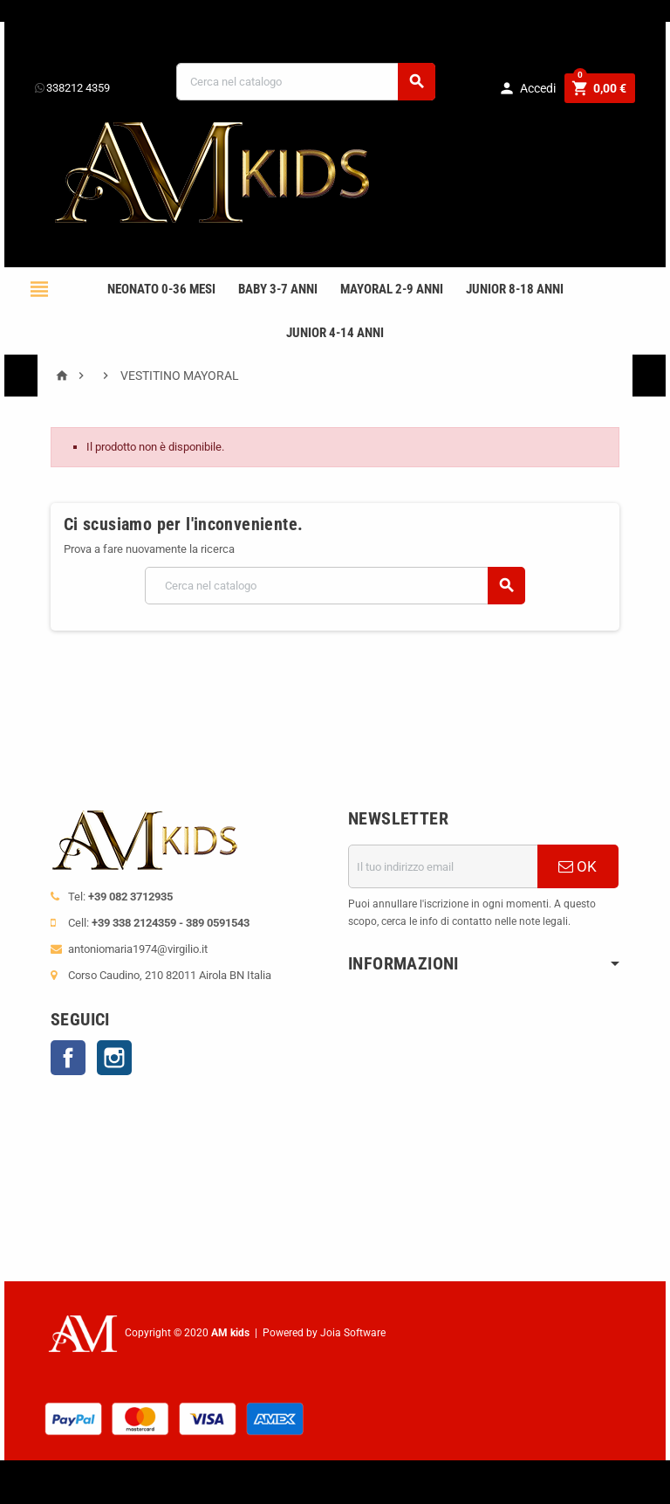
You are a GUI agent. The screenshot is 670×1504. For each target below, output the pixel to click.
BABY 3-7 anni (278, 289)
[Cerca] (306, 81)
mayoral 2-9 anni (391, 289)
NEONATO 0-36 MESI (161, 289)
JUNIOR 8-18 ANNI (515, 289)
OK (577, 866)
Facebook (68, 1057)
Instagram (114, 1057)
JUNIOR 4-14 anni (335, 333)
